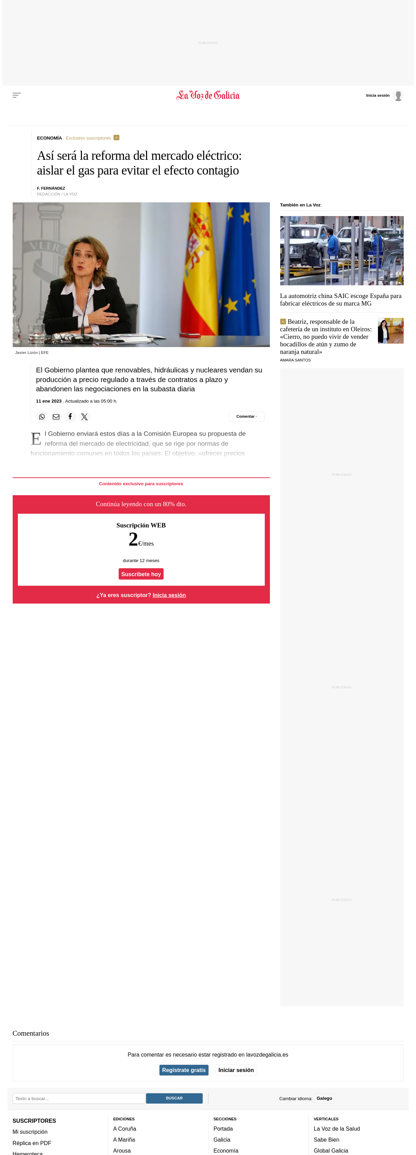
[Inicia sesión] (385, 95)
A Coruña (124, 1128)
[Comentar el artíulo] (247, 416)
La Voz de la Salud (337, 1128)
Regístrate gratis (184, 1070)
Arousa (122, 1150)
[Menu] (17, 95)
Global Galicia (331, 1150)
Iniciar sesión (236, 1070)
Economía (226, 1150)
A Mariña (124, 1139)
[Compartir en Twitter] (85, 416)
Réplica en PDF (32, 1143)
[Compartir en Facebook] (70, 416)
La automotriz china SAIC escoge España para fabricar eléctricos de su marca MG (341, 299)
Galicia (222, 1139)
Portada (223, 1128)
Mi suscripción (30, 1132)
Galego (324, 1098)
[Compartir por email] (56, 416)
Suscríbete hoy (141, 574)
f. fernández (51, 188)
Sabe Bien (327, 1139)
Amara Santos (295, 360)
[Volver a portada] (208, 95)
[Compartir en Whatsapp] (42, 416)
